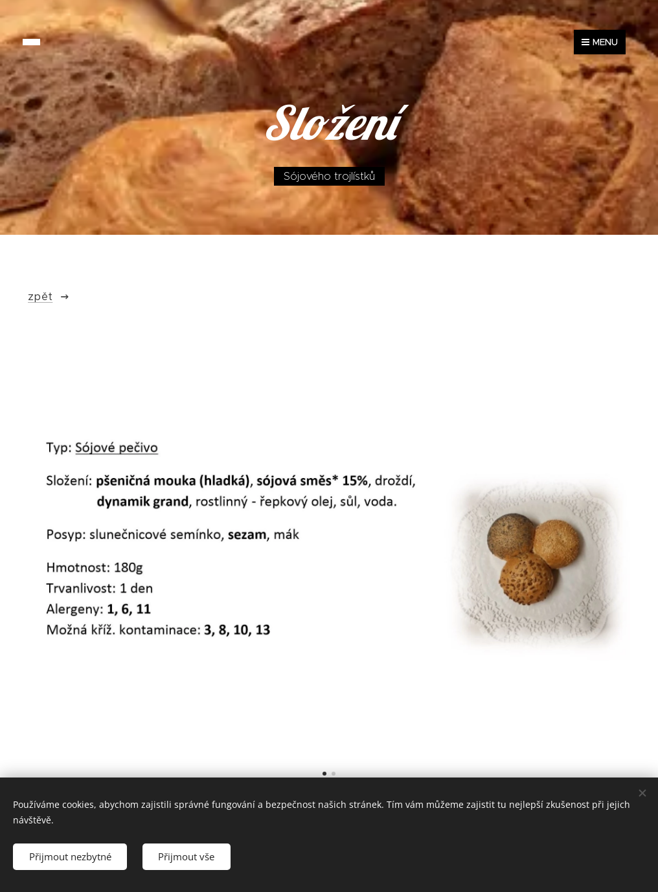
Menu (600, 42)
